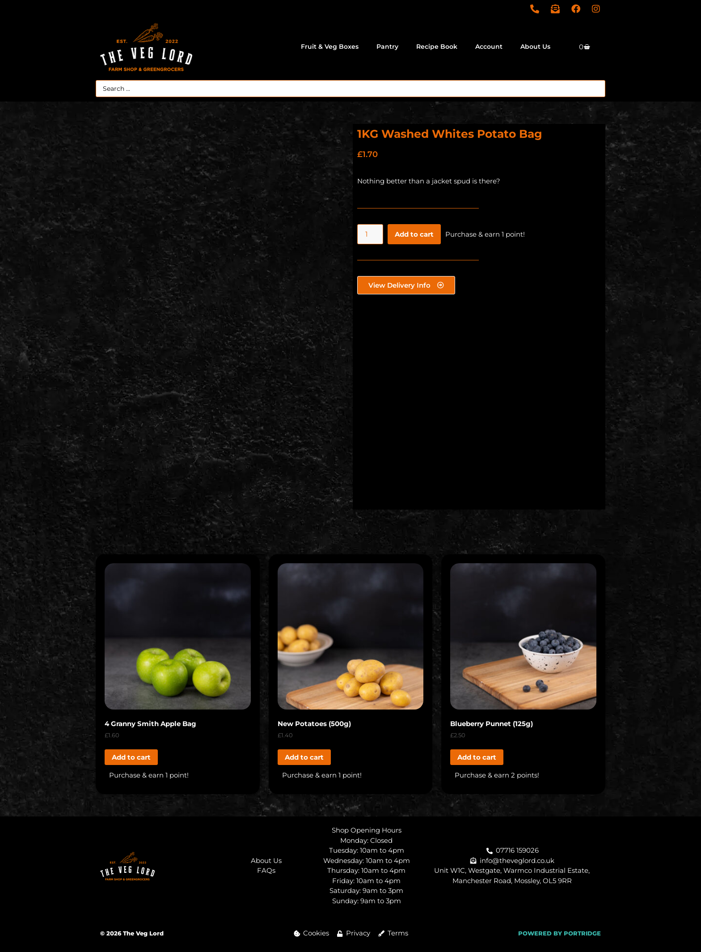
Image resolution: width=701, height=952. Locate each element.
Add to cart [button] (131, 757)
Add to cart (414, 234)
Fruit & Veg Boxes (330, 46)
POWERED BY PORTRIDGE (559, 933)
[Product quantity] (370, 234)
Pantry (387, 46)
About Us (535, 46)
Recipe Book (436, 46)
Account (489, 46)
